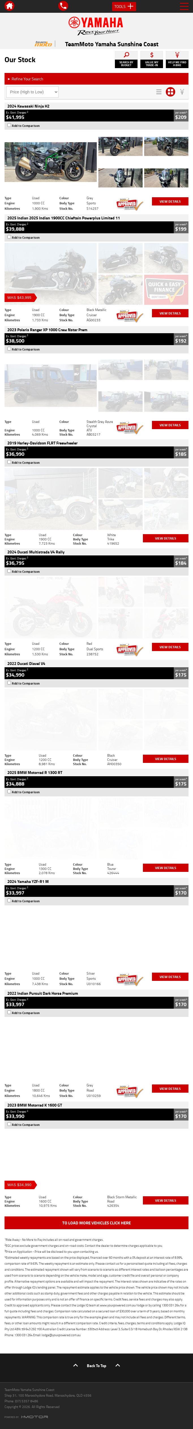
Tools (124, 6)
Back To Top (96, 1366)
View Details (170, 201)
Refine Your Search (25, 79)
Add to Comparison (26, 125)
